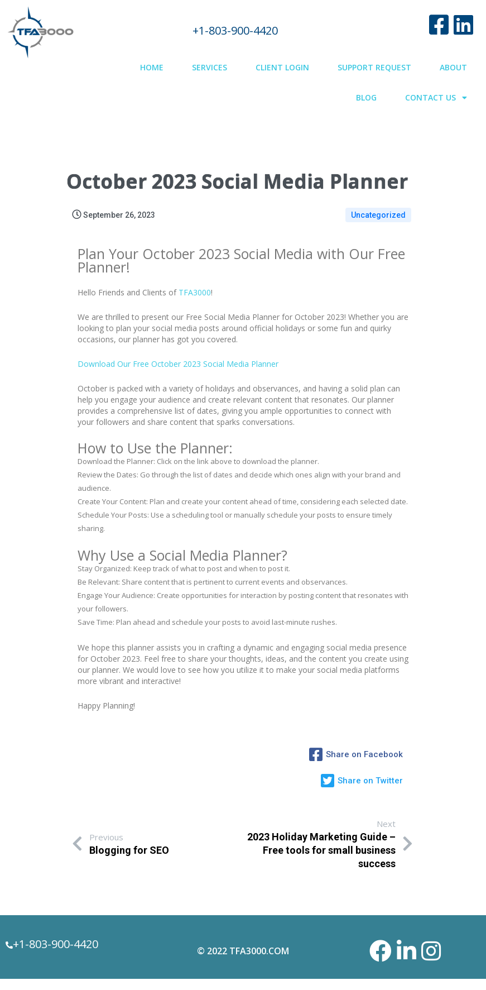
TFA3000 (195, 292)
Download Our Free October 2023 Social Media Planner (178, 363)
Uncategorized (378, 215)
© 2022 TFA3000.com (243, 951)
